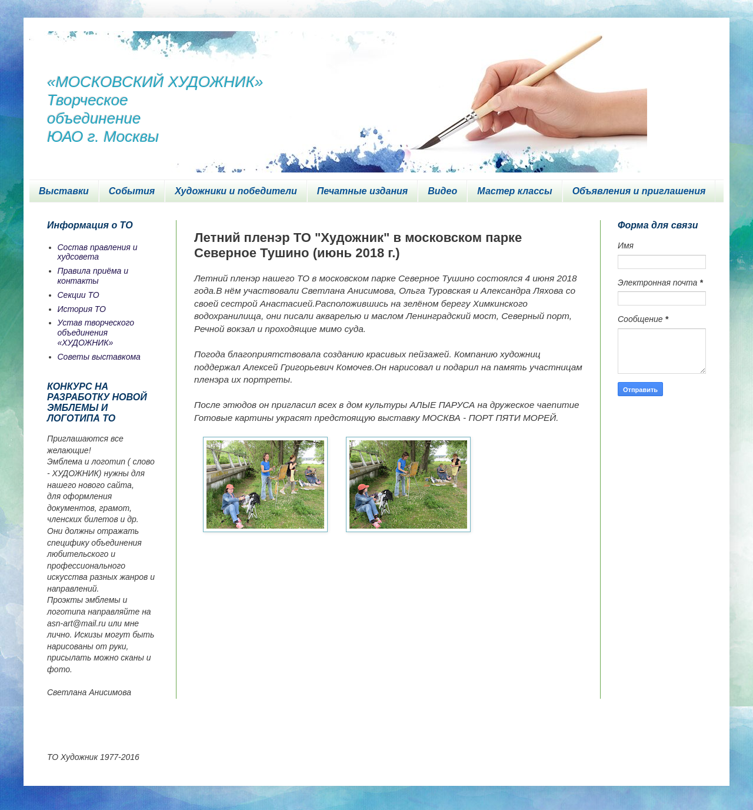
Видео (442, 191)
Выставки (64, 191)
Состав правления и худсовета (98, 252)
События (132, 191)
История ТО (82, 309)
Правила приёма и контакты (93, 276)
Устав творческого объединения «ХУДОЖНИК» (96, 332)
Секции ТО (78, 295)
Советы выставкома (99, 356)
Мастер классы (514, 191)
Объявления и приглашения (639, 191)
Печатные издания (362, 191)
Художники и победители (236, 191)
